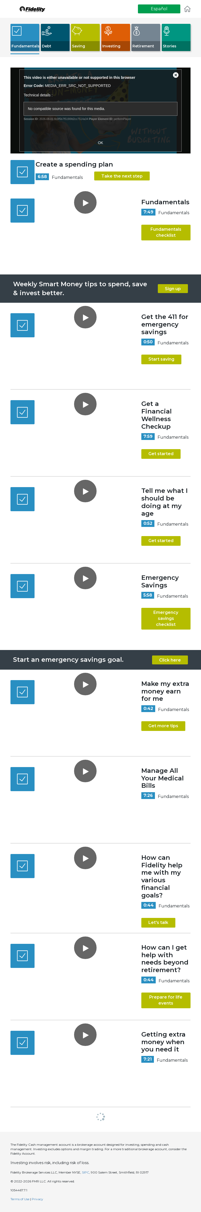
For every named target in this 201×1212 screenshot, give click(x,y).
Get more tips (163, 725)
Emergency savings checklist (165, 618)
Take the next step (122, 176)
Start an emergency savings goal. (68, 659)
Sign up (173, 288)
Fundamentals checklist (165, 232)
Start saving (161, 359)
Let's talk (158, 922)
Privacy (37, 1199)
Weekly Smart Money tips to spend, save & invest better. (80, 288)
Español (159, 8)
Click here (170, 660)
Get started (161, 453)
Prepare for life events (165, 1000)
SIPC (85, 1172)
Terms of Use (19, 1199)
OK (100, 143)
